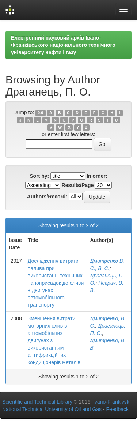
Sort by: (39, 176)
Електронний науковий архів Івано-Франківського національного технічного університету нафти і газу (63, 45)
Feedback (117, 409)
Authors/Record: (47, 196)
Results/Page (78, 185)
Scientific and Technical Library (37, 402)
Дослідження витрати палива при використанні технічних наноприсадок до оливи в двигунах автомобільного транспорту (56, 283)
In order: (97, 176)
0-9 (40, 113)
